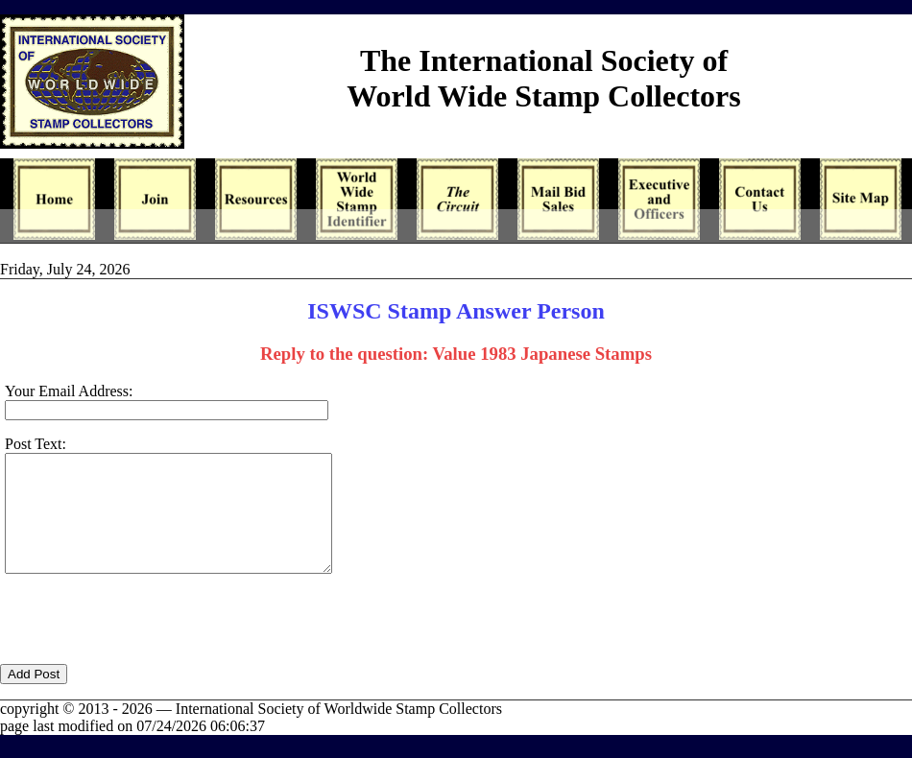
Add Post (34, 697)
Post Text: (35, 444)
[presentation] (146, 649)
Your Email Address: (69, 391)
